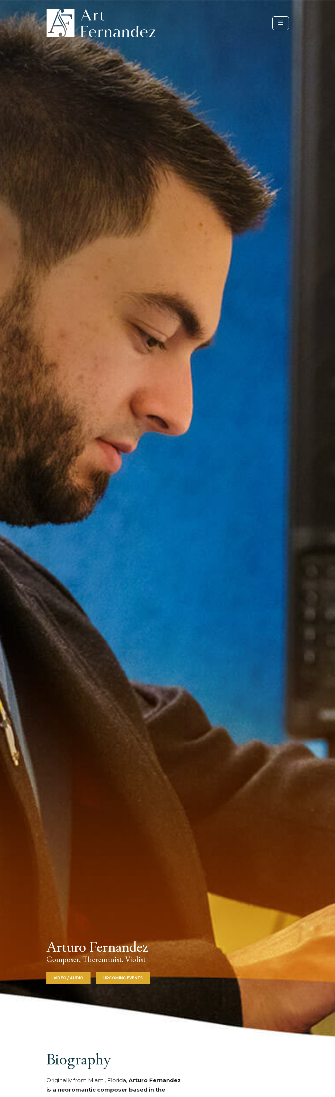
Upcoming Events (123, 978)
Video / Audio (68, 978)
